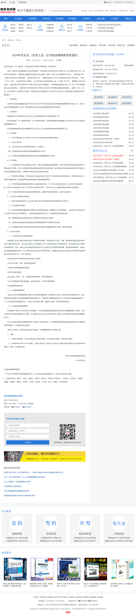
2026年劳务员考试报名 (101, 128)
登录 (4, 2)
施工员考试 (113, 11)
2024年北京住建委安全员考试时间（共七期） (109, 170)
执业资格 (32, 19)
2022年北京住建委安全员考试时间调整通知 (108, 181)
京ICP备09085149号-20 (79, 609)
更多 (132, 150)
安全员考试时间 (98, 11)
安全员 (90, 11)
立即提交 (28, 442)
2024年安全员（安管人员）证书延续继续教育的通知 (111, 166)
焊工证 (69, 28)
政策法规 (100, 19)
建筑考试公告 (100, 150)
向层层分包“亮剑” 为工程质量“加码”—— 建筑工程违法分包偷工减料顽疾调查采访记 (33, 472)
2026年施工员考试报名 (106, 28)
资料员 (107, 11)
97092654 (26, 407)
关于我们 (36, 597)
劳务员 (29, 28)
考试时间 (111, 45)
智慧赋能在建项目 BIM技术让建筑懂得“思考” (20, 495)
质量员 (13, 28)
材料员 (21, 28)
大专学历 (132, 11)
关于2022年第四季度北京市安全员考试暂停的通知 (110, 174)
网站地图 (93, 597)
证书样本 (86, 19)
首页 (6, 19)
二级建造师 (50, 28)
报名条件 (83, 45)
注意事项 (130, 45)
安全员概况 (73, 45)
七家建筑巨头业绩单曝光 (12, 486)
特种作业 (47, 19)
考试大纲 (102, 45)
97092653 (15, 407)
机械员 (13, 31)
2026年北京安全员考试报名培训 (109, 25)
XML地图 (100, 597)
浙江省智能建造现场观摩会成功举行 (16, 491)
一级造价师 (50, 31)
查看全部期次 (129, 65)
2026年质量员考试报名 (101, 117)
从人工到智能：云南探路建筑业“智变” (17, 482)
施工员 (29, 25)
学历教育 (59, 19)
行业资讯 (115, 19)
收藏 (58, 60)
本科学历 (89, 25)
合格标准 (93, 45)
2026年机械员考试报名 (101, 131)
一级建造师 (50, 25)
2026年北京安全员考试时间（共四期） (106, 139)
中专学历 (89, 31)
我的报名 (22, 2)
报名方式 (113, 103)
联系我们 (43, 597)
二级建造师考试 (123, 11)
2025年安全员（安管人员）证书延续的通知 (108, 163)
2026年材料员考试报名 (101, 124)
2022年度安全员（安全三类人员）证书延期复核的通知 (112, 177)
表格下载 (57, 597)
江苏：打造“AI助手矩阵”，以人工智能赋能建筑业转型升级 (24, 477)
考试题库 (72, 19)
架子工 (69, 31)
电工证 (69, 25)
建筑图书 (6, 552)
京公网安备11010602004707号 (97, 609)
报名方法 (121, 45)
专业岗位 (18, 19)
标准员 (21, 31)
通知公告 (129, 19)
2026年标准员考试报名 (101, 135)
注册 (13, 2)
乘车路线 (50, 597)
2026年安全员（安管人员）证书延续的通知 (108, 146)
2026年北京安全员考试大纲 (102, 142)
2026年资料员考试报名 (106, 31)
